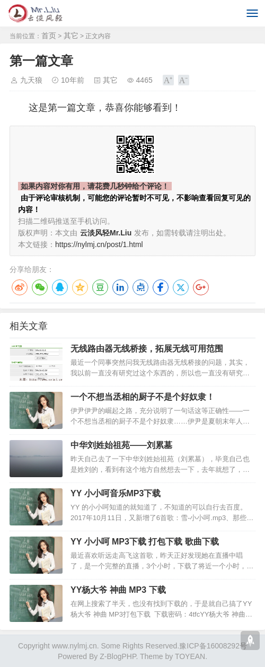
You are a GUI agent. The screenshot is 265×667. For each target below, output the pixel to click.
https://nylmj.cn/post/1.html (99, 244)
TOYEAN (190, 656)
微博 (20, 287)
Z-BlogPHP (118, 656)
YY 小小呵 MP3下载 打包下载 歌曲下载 (144, 541)
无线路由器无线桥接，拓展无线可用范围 (146, 348)
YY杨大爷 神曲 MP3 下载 (118, 589)
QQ (60, 287)
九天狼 (31, 80)
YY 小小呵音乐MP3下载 (115, 493)
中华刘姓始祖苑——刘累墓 (121, 445)
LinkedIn (120, 287)
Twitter (181, 287)
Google (201, 287)
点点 (140, 287)
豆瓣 (100, 287)
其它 (71, 35)
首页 (48, 35)
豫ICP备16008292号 (213, 646)
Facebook (161, 287)
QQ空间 (80, 287)
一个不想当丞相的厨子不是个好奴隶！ (142, 396)
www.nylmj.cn (74, 646)
